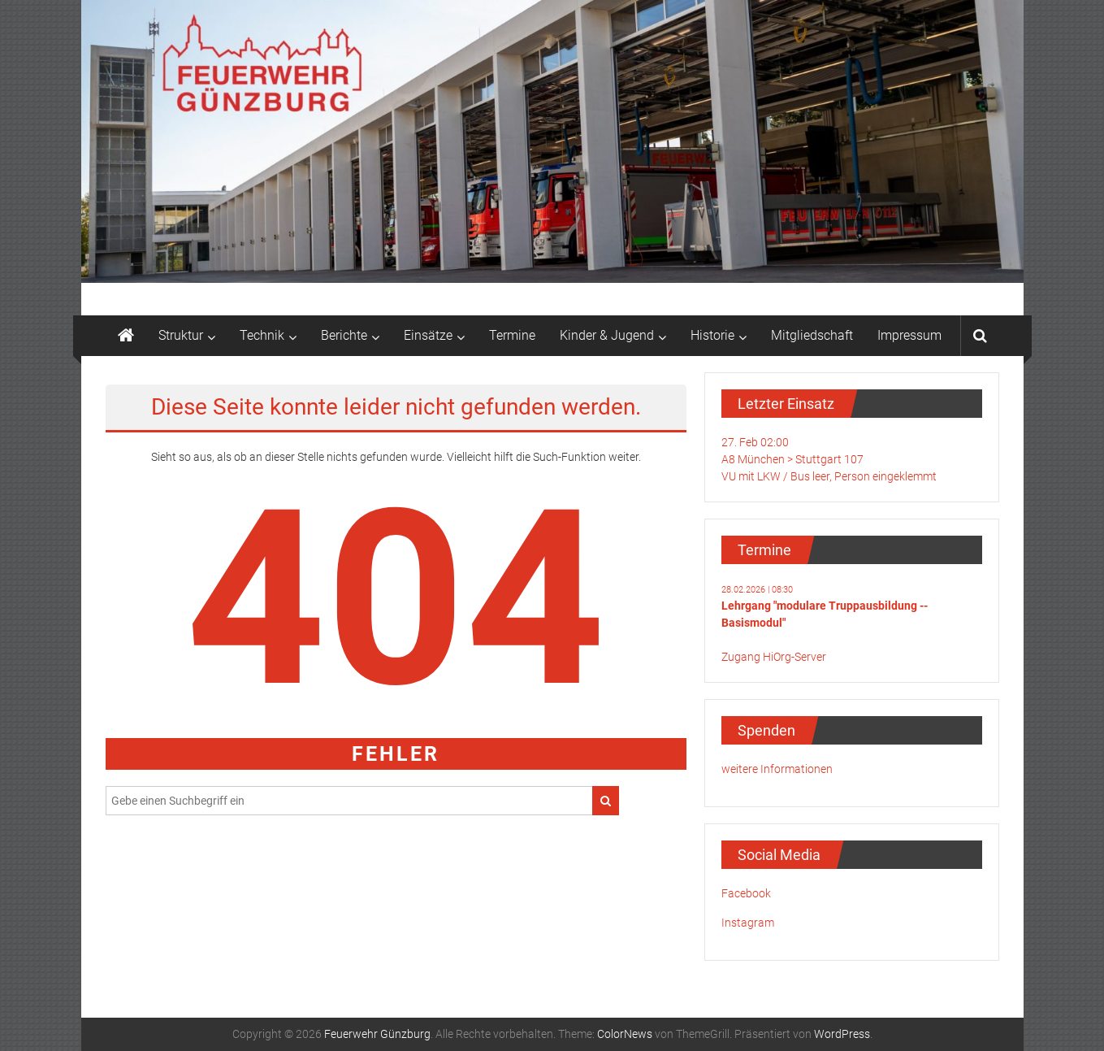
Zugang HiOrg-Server (773, 656)
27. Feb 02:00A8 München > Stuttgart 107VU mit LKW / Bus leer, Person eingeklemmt (829, 459)
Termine (512, 335)
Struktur (180, 335)
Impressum (909, 335)
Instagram (747, 922)
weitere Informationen (777, 768)
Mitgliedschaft (812, 335)
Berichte (344, 335)
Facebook (746, 893)
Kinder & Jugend (607, 335)
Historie (712, 335)
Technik (262, 335)
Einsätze (428, 335)
